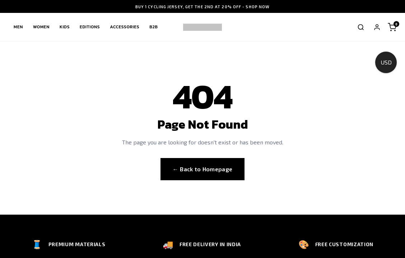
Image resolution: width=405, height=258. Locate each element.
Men (18, 27)
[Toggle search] (360, 27)
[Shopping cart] (392, 27)
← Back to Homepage (203, 169)
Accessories (124, 27)
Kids (65, 27)
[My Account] (377, 27)
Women (41, 27)
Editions (90, 27)
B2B (153, 27)
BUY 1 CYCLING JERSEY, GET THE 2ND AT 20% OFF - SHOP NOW (202, 6)
